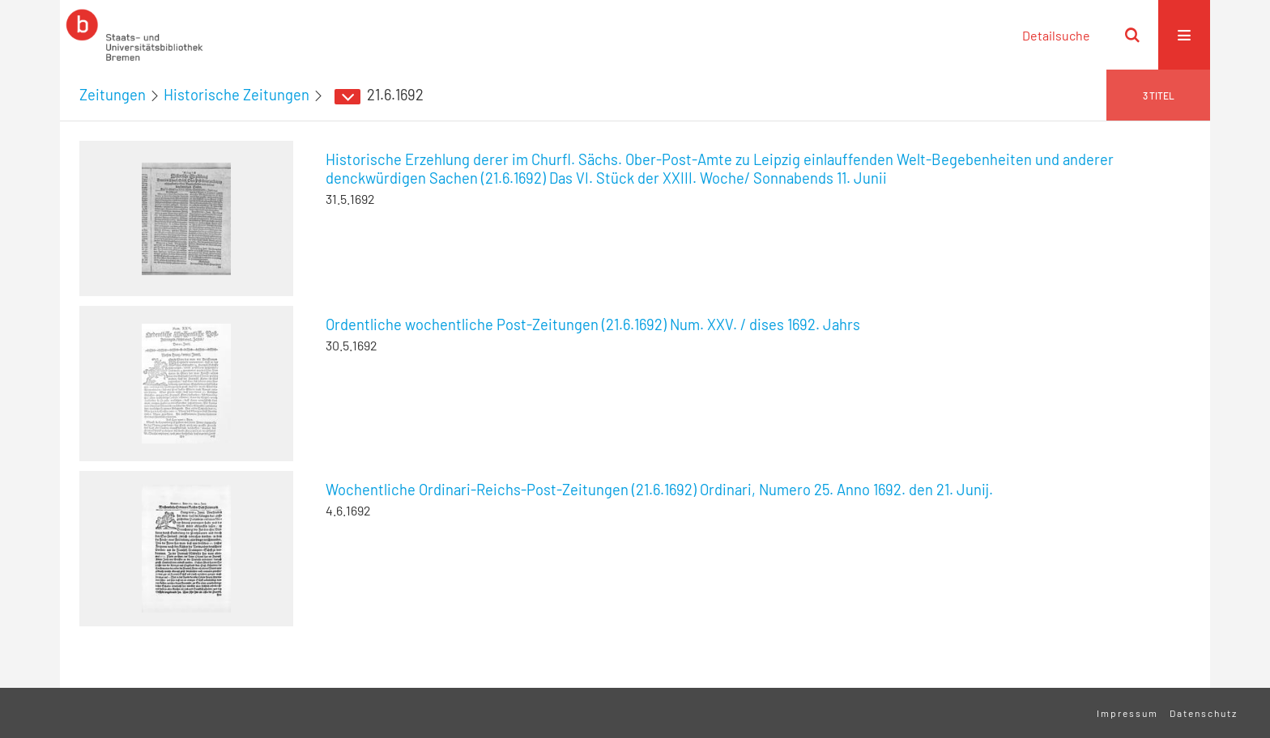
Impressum (1127, 713)
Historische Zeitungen (236, 95)
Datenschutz (1204, 713)
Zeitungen (112, 95)
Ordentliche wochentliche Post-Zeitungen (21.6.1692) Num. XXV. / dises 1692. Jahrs (593, 324)
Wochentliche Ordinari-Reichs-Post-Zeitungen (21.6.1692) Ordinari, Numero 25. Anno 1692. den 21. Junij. (659, 489)
